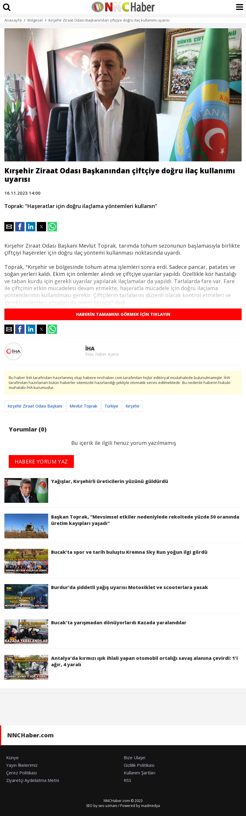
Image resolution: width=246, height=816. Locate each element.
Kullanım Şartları (139, 773)
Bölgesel (35, 20)
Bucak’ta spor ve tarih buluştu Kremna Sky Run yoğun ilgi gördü (105, 561)
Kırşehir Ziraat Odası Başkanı (35, 406)
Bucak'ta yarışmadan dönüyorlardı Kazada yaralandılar (95, 631)
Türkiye (111, 406)
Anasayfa (13, 20)
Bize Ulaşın (134, 757)
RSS (127, 780)
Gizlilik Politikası (139, 765)
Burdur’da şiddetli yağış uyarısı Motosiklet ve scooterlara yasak (106, 596)
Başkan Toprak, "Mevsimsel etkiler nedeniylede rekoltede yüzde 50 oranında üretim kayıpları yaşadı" (121, 526)
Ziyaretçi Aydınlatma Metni (32, 780)
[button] (9, 226)
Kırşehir (132, 406)
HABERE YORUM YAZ (41, 461)
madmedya (150, 805)
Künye (12, 757)
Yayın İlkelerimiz (22, 765)
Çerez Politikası (21, 773)
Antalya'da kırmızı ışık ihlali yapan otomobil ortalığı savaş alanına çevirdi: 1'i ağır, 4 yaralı (121, 667)
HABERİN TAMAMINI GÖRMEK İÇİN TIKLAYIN (123, 314)
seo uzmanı (107, 805)
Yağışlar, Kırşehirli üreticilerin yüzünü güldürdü (86, 490)
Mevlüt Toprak (83, 406)
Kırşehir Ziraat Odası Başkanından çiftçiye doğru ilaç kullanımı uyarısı (109, 20)
